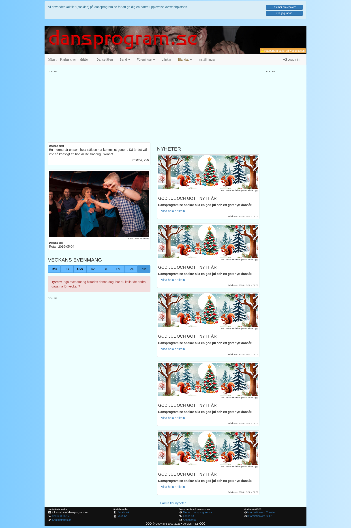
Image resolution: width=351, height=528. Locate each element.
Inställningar (207, 59)
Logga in (291, 59)
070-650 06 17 (60, 516)
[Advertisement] (153, 104)
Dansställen (104, 59)
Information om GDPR (260, 516)
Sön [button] (131, 269)
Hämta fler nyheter (173, 503)
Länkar (166, 59)
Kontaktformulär (61, 520)
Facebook (123, 512)
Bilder (84, 59)
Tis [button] (67, 269)
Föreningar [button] (146, 59)
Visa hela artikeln (173, 211)
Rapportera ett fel (283, 50)
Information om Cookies (261, 512)
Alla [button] (144, 269)
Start (52, 59)
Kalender (68, 59)
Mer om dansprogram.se (197, 512)
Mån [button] (54, 269)
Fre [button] (105, 269)
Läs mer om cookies (284, 7)
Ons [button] (80, 269)
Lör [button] (118, 269)
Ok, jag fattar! (284, 13)
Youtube (122, 516)
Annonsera (189, 520)
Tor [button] (93, 269)
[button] (185, 59)
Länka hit (188, 516)
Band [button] (125, 59)
